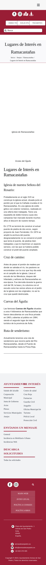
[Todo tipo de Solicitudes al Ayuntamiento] (26, 23)
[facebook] (14, 14)
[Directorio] (15, 23)
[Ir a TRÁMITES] (37, 23)
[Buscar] (23, 30)
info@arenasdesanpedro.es (25, 547)
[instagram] (20, 14)
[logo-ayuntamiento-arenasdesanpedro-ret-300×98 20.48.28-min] (13, 2)
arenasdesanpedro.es (23, 544)
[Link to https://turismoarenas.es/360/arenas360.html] (31, 14)
